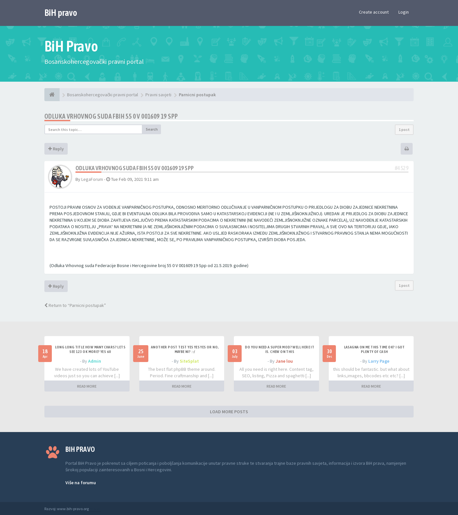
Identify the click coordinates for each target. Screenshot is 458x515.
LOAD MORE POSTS (229, 412)
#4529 (401, 168)
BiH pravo (60, 12)
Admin (94, 361)
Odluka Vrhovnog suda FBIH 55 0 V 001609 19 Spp (111, 116)
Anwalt (95, 508)
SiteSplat (189, 361)
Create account (374, 12)
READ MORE (87, 386)
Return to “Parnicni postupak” (75, 305)
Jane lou (284, 361)
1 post (404, 129)
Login (403, 12)
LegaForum (92, 179)
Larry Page (378, 361)
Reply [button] (56, 149)
